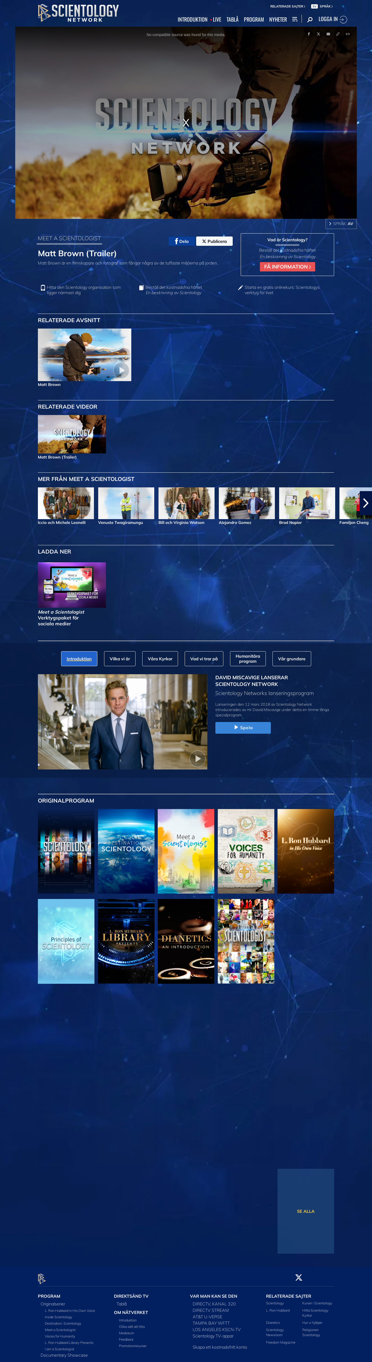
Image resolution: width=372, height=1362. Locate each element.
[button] (366, 503)
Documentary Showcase (64, 1352)
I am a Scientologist (59, 1346)
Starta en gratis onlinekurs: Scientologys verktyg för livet (282, 290)
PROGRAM (254, 19)
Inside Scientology (58, 1314)
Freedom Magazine (280, 1339)
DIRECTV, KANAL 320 (214, 1300)
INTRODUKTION (193, 19)
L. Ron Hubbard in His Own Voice (70, 1307)
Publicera (214, 241)
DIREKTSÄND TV (131, 1293)
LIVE (217, 19)
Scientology (275, 1300)
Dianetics (273, 1319)
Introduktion (128, 1317)
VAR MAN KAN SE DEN (213, 1293)
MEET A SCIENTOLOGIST (69, 238)
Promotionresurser (133, 1343)
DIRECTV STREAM (211, 1307)
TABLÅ (233, 19)
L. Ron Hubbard (278, 1307)
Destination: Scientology (63, 1320)
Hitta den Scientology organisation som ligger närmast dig (84, 290)
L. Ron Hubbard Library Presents (69, 1339)
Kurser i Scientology (317, 1300)
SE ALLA (306, 1211)
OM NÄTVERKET (131, 1309)
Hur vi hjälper (312, 1319)
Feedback (126, 1336)
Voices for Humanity (60, 1333)
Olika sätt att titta (132, 1323)
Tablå (122, 1300)
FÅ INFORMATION (287, 266)
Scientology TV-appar (213, 1332)
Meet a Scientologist (60, 1326)
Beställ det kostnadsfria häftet (173, 290)
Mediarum (126, 1330)
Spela (243, 727)
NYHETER (278, 19)
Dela (182, 241)
